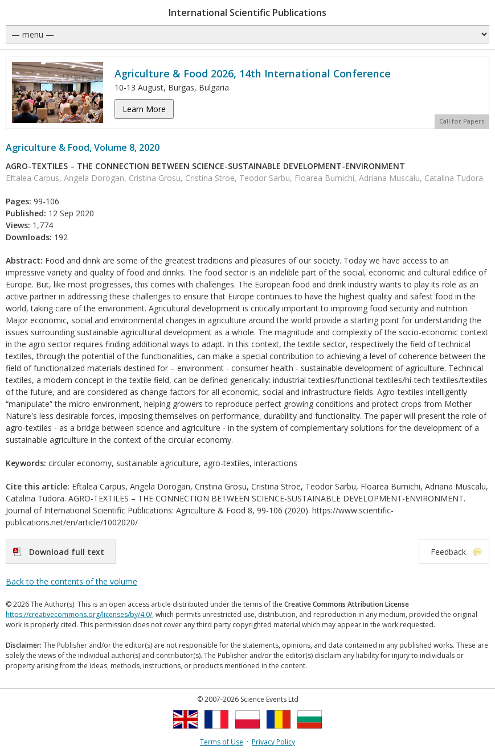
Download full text (66, 551)
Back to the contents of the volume (71, 581)
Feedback (448, 551)
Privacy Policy (273, 742)
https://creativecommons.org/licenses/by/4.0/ (79, 614)
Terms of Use (221, 742)
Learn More (144, 109)
